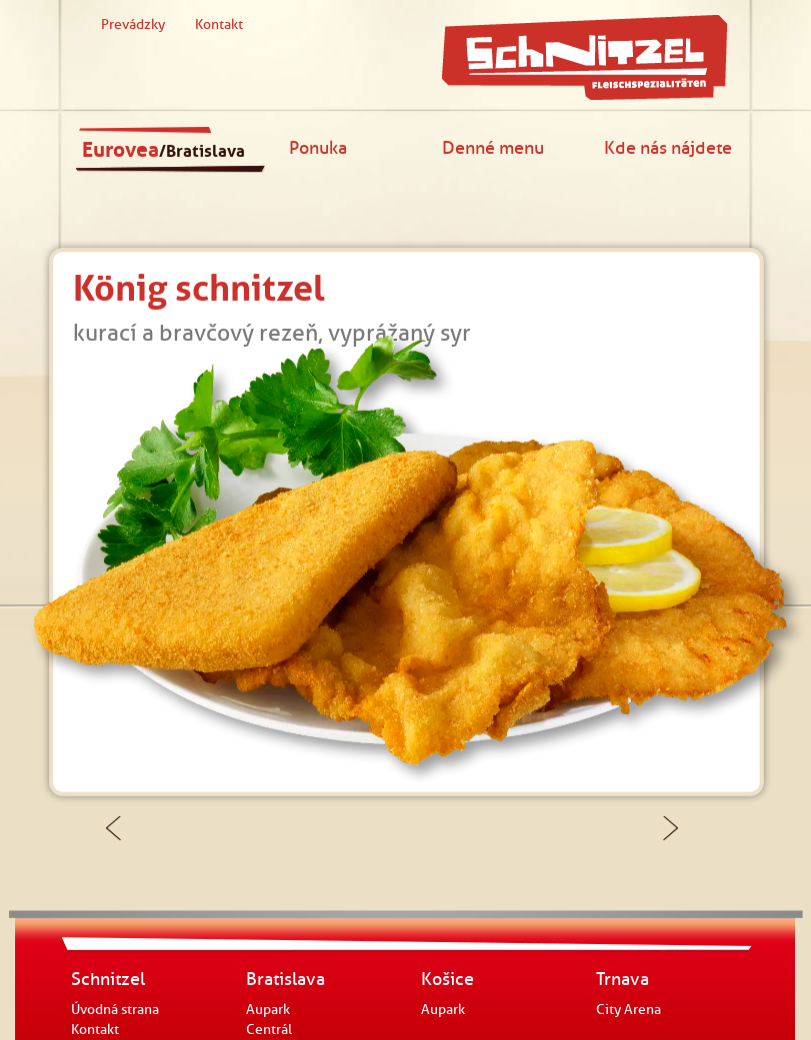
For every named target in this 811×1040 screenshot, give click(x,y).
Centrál (269, 1029)
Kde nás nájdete (668, 147)
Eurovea (163, 150)
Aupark (268, 1009)
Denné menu (493, 147)
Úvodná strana (115, 1009)
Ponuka (318, 147)
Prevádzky (133, 24)
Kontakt (219, 24)
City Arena (628, 1009)
